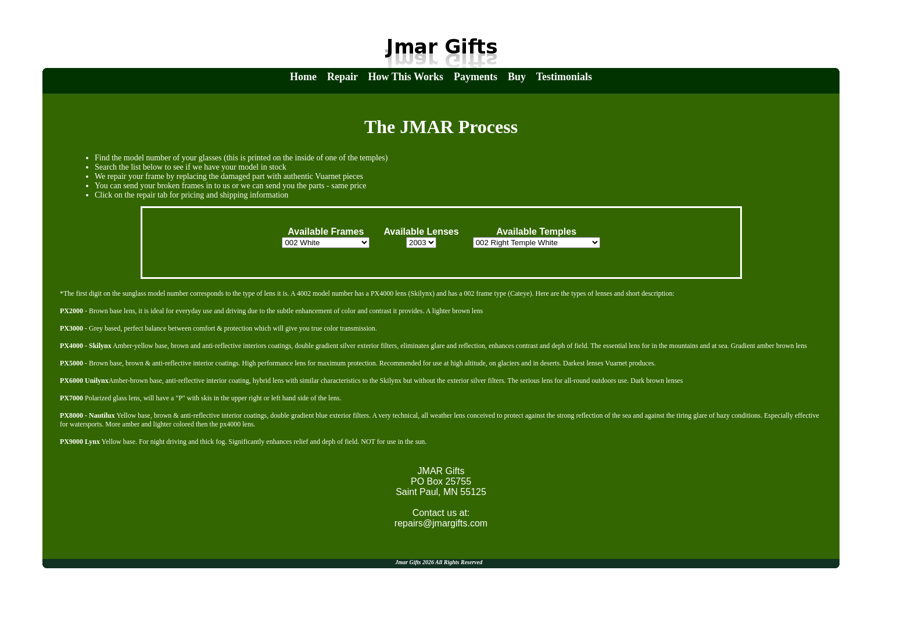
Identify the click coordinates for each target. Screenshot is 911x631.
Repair (342, 77)
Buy (517, 77)
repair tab (152, 195)
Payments (475, 77)
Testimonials (564, 77)
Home (303, 77)
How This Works (405, 77)
